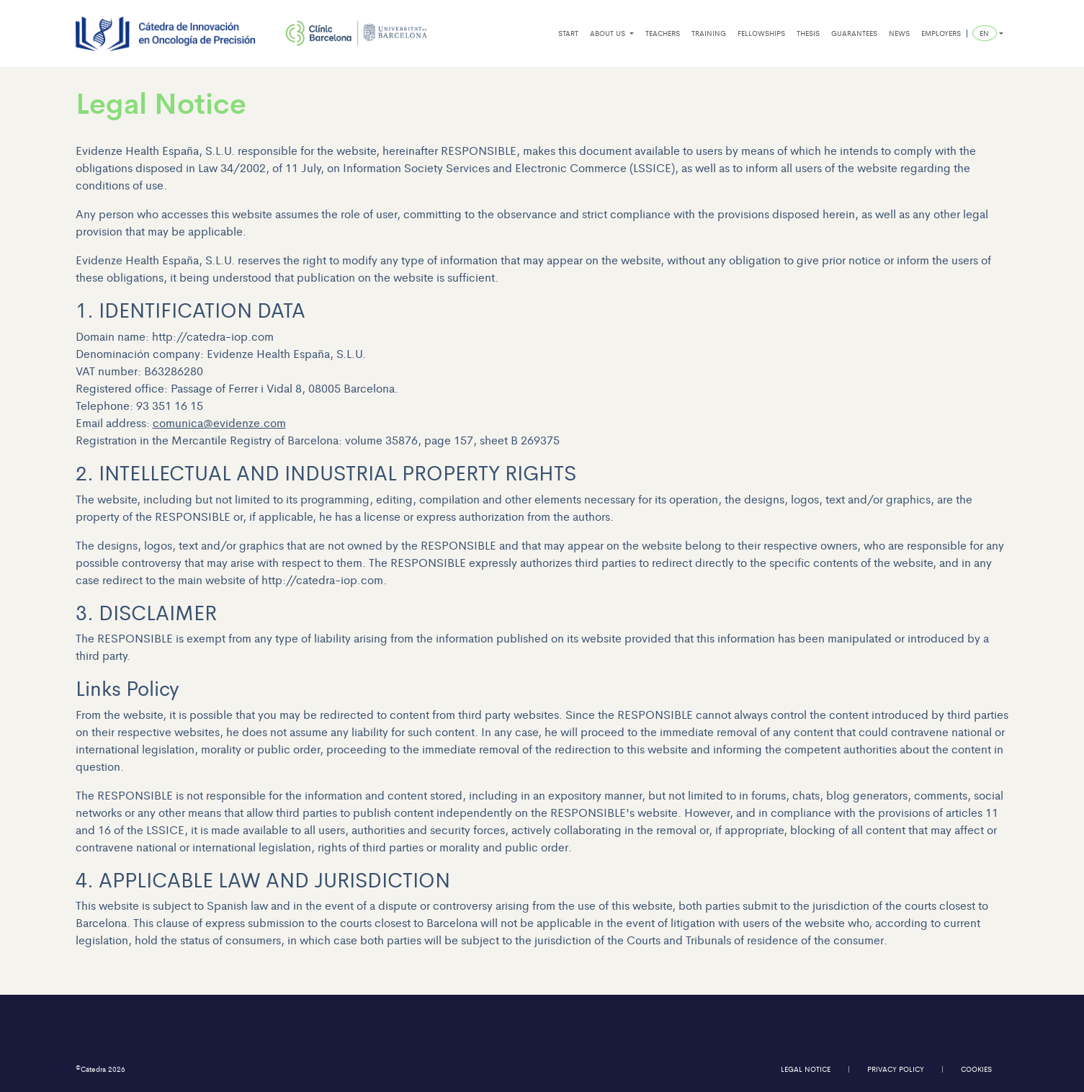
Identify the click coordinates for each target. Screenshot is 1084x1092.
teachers (662, 33)
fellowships (761, 33)
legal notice (805, 1069)
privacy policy (895, 1069)
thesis (808, 33)
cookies (976, 1069)
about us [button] (608, 33)
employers (941, 33)
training (708, 33)
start (568, 33)
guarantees (854, 33)
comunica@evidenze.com (219, 422)
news (899, 33)
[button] (988, 33)
